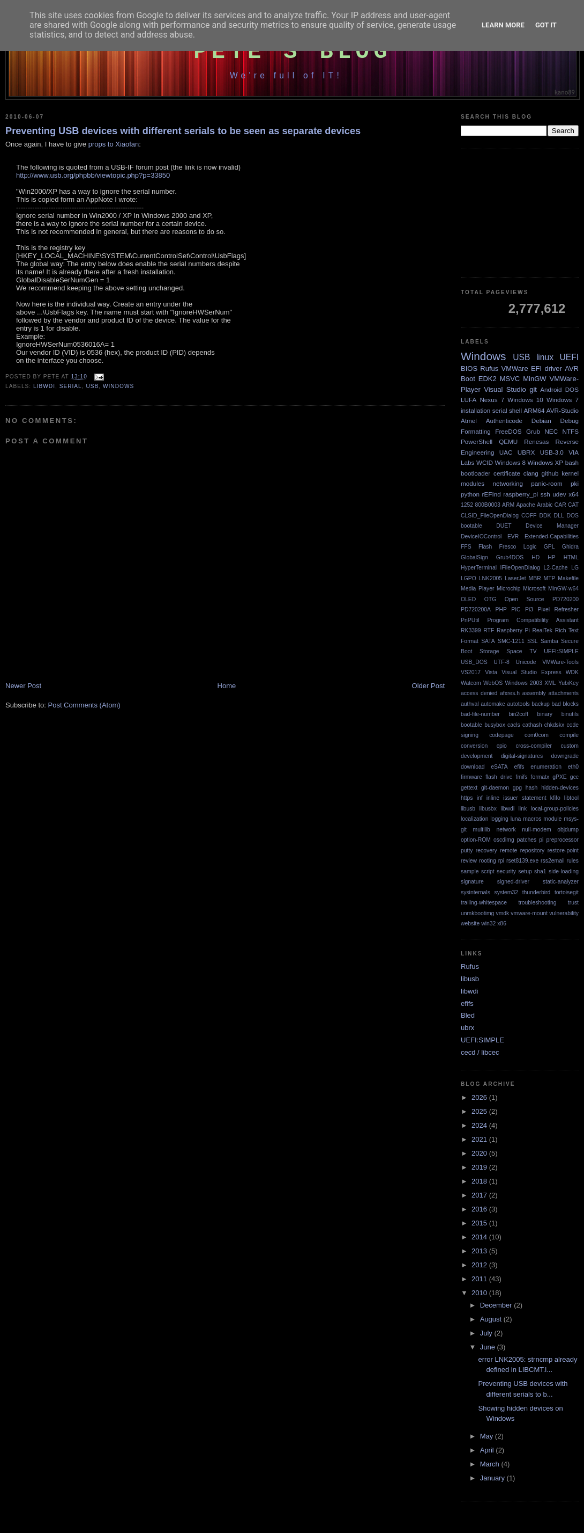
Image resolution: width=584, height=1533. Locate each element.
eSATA (499, 767)
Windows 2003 (523, 683)
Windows (118, 386)
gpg (517, 788)
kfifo (555, 798)
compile (569, 735)
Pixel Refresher (558, 609)
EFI (536, 368)
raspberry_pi (520, 494)
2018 (480, 1181)
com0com (537, 735)
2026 (480, 1097)
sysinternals (475, 892)
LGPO (468, 578)
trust (573, 903)
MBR (535, 578)
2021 (480, 1139)
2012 (480, 1265)
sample (470, 871)
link (523, 809)
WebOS (493, 683)
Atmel (469, 420)
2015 (480, 1223)
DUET (503, 526)
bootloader (475, 473)
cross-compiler (533, 746)
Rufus (489, 368)
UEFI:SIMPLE (561, 651)
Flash (485, 547)
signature (472, 882)
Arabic (544, 505)
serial (70, 386)
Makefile (568, 578)
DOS (572, 389)
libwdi (44, 386)
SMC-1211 (511, 641)
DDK (545, 516)
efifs (519, 767)
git (533, 389)
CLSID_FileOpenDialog (490, 516)
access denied (479, 693)
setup (524, 871)
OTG (490, 599)
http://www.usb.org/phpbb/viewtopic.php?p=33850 (93, 175)
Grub (533, 431)
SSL (532, 641)
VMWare (514, 368)
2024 (480, 1125)
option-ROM (476, 840)
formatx (540, 777)
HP (551, 557)
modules (472, 483)
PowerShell (476, 441)
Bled (468, 1015)
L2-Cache (556, 568)
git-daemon (495, 788)
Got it (546, 25)
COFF (528, 516)
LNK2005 (490, 578)
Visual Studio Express (531, 672)
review (469, 861)
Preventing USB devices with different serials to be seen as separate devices (183, 131)
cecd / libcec (480, 1052)
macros (532, 819)
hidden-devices (560, 788)
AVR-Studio (562, 410)
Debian (541, 420)
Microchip (508, 589)
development (477, 756)
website (470, 923)
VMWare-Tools (560, 662)
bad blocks (565, 704)
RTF (488, 630)
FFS (466, 547)
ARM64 (533, 410)
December (497, 1305)
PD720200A (476, 609)
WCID (484, 462)
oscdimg (503, 840)
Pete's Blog (292, 52)
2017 (480, 1195)
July (487, 1333)
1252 (467, 505)
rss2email (552, 861)
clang (530, 473)
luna (516, 819)
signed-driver (513, 882)
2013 (480, 1251)
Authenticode (504, 420)
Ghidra (570, 547)
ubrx (467, 1028)
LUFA (468, 399)
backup (540, 704)
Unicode (525, 662)
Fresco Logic (518, 547)
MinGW (534, 379)
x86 (501, 923)
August (492, 1319)
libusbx (488, 809)
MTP (550, 578)
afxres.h (510, 693)
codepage (501, 735)
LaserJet (515, 578)
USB (92, 386)
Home (227, 686)
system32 (506, 892)
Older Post (428, 686)
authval (470, 704)
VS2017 (471, 672)
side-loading (564, 871)
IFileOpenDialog (520, 568)
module (552, 819)
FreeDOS (508, 431)
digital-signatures (522, 756)
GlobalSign (474, 557)
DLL (558, 516)
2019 (480, 1167)
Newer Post (23, 686)
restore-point (563, 850)
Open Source (524, 599)
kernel (570, 473)
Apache (525, 505)
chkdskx (554, 725)
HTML (571, 557)
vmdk (502, 913)
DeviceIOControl (481, 536)
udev (559, 494)
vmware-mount (529, 913)
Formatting (476, 431)
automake (493, 704)
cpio (502, 746)
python (470, 494)
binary (544, 714)
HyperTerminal (479, 568)
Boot (468, 379)
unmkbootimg (477, 913)
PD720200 (565, 599)
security (506, 871)
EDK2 (487, 379)
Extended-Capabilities (552, 536)
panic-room (546, 483)
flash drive (499, 777)
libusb (468, 809)
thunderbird (536, 892)
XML (550, 683)
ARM (508, 505)
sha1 (540, 871)
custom (570, 746)
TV (532, 651)
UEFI (569, 357)
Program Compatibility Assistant (533, 620)
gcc (574, 777)
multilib (481, 830)
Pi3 (529, 609)
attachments (563, 693)
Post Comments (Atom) (84, 705)
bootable (471, 725)
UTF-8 (501, 662)
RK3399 (471, 630)
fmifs (522, 777)
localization (474, 819)
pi (541, 840)
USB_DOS (474, 662)
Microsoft (534, 589)
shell (515, 410)
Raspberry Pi (513, 630)
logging (499, 819)
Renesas (536, 441)
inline (492, 798)
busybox (494, 725)
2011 (480, 1279)
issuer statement (524, 798)
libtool (571, 798)
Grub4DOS (509, 557)
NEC (551, 431)
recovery (486, 850)
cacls (513, 725)
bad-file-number (480, 714)
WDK (572, 672)
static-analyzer (561, 882)
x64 (573, 494)
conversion (474, 746)
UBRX (526, 452)
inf (480, 798)
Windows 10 (525, 399)
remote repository (522, 850)
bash (572, 462)
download (473, 767)
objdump (568, 830)
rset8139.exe (522, 861)
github (550, 473)
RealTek (542, 630)
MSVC (510, 379)
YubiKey (568, 683)
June (488, 1347)
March (490, 1464)
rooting (487, 861)
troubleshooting (537, 903)
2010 (480, 1293)
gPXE (559, 777)
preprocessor (562, 840)
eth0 (573, 767)
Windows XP (546, 462)
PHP (500, 609)
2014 (480, 1237)
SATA (488, 641)
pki (575, 483)
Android (550, 389)
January (493, 1478)
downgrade (565, 756)
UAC (506, 452)
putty (467, 850)
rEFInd (491, 494)
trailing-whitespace (484, 903)
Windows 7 (562, 399)
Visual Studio (505, 389)
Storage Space (501, 651)
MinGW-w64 (563, 589)
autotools (518, 704)
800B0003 (487, 505)
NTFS (571, 431)
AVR (572, 368)
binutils (570, 714)
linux (544, 357)
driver (553, 368)
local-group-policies (554, 809)
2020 (480, 1153)
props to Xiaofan (113, 144)
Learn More (503, 25)
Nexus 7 (492, 399)
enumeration (545, 767)
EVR (513, 536)
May (487, 1436)
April (488, 1450)
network (505, 830)
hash (532, 788)
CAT (573, 505)
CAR (560, 505)
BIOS (469, 368)
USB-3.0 (552, 452)
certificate (506, 473)
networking (507, 483)
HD (535, 557)
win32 (488, 923)
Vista (491, 672)
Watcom (471, 683)
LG (575, 568)
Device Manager (552, 526)
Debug (569, 420)
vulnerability (564, 913)
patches (526, 840)
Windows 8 (510, 462)
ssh (545, 494)
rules (572, 861)
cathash (532, 725)
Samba (549, 641)
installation (475, 410)
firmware (471, 777)
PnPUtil (470, 620)
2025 (480, 1111)
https (467, 798)
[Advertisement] (520, 213)
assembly (534, 693)
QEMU (508, 441)
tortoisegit (567, 892)
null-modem (536, 830)
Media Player (477, 589)
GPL (549, 547)
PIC (515, 609)
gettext (469, 788)
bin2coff (518, 714)
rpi (501, 861)
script (488, 871)
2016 (480, 1209)
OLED (468, 599)
